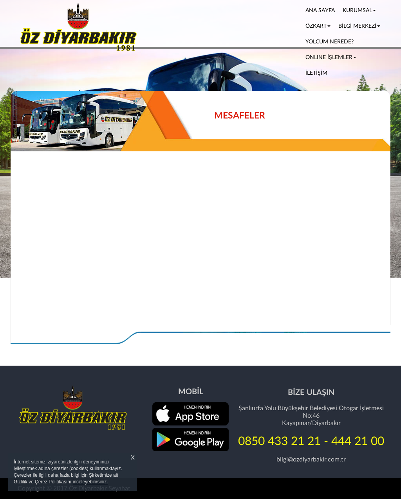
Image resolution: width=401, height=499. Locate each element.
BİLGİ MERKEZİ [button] (359, 26)
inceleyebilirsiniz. (90, 482)
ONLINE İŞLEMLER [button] (330, 57)
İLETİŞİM (316, 73)
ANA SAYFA (322, 9)
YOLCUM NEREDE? (329, 42)
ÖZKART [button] (318, 26)
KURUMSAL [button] (359, 10)
